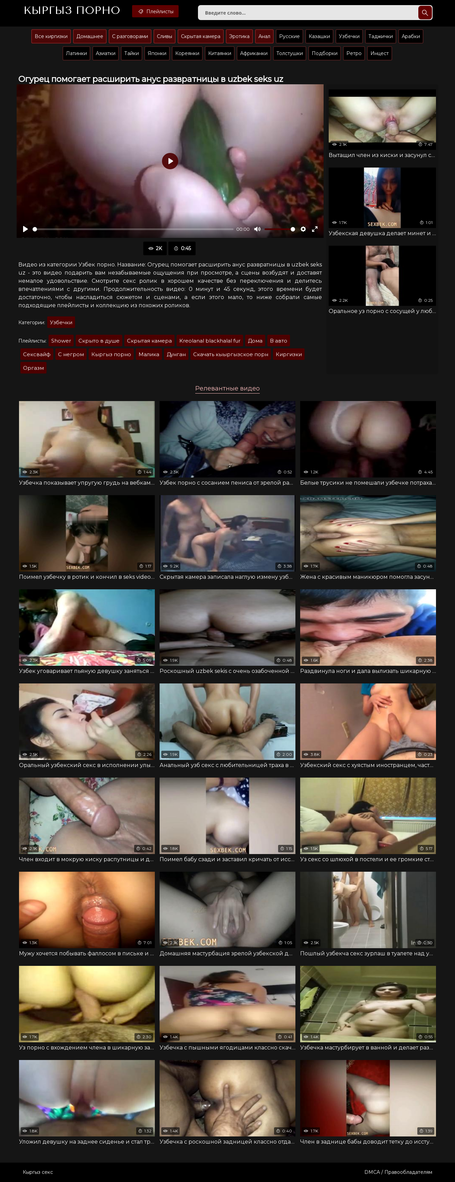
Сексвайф (37, 354)
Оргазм (33, 368)
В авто (278, 340)
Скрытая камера (200, 36)
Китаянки (219, 53)
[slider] (133, 229)
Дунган (176, 354)
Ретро (354, 53)
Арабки (411, 36)
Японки (157, 53)
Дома (255, 340)
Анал (264, 36)
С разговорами (130, 36)
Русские (289, 36)
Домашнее (89, 36)
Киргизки (289, 354)
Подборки (325, 53)
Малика (149, 354)
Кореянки (187, 53)
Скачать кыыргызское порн (230, 354)
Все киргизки (51, 36)
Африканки (254, 53)
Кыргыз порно (111, 354)
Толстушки (289, 53)
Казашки (319, 36)
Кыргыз (71, 10)
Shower (61, 340)
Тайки (131, 53)
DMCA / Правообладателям (398, 1172)
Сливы (164, 36)
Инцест (379, 53)
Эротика (239, 36)
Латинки (76, 53)
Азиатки (105, 53)
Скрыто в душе (99, 340)
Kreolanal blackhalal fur (209, 340)
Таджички (380, 36)
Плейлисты (155, 11)
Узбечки (349, 36)
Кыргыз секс (38, 1172)
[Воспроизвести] (25, 229)
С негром (71, 354)
